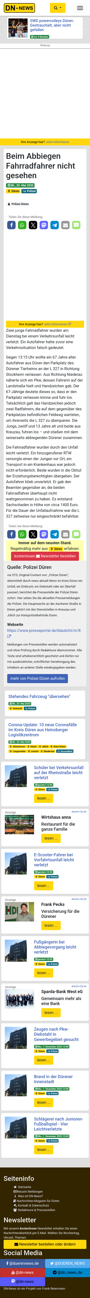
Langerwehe (17, 751)
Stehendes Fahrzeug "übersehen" (39, 696)
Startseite (22, 1187)
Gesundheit (64, 751)
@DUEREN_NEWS (67, 1263)
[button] (58, 8)
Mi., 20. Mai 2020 (20, 185)
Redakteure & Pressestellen (34, 1210)
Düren (13, 191)
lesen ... (43, 798)
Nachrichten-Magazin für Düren (36, 1201)
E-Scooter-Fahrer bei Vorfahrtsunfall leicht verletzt (54, 859)
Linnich (32, 751)
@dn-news (23, 1272)
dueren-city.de (79, 811)
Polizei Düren (18, 204)
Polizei (29, 191)
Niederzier (47, 751)
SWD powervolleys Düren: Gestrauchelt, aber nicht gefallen (52, 25)
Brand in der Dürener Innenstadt (53, 1079)
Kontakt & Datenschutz (31, 1205)
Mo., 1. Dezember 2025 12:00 (51, 1046)
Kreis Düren (58, 746)
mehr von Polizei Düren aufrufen (37, 678)
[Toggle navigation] (80, 8)
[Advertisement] (45, 93)
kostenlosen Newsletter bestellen (45, 556)
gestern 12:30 (43, 784)
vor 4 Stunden (39, 36)
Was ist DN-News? (28, 1196)
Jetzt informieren (57, 142)
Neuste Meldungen (28, 1191)
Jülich (43, 746)
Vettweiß (15, 708)
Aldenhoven (17, 746)
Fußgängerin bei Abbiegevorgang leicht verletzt (55, 947)
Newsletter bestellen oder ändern (45, 1244)
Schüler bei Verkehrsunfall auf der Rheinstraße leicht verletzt (59, 772)
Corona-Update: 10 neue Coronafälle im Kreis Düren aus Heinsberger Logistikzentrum (42, 729)
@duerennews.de (22, 1263)
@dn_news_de (67, 1272)
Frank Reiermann (53, 1288)
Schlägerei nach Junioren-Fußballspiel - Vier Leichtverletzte (58, 1124)
